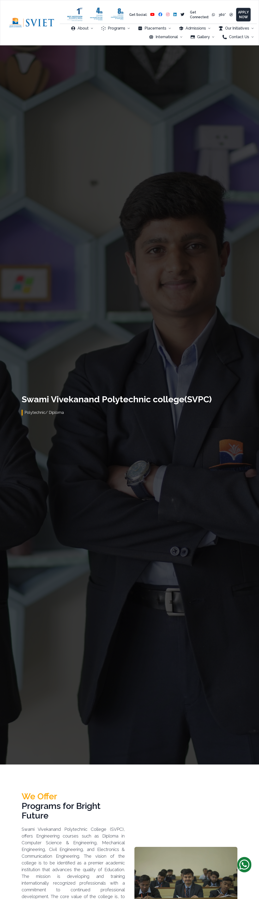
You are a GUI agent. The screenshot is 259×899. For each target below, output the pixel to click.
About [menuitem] (82, 28)
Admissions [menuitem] (195, 28)
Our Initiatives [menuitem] (236, 28)
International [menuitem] (166, 37)
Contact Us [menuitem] (238, 37)
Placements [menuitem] (154, 28)
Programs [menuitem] (115, 28)
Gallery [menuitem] (202, 37)
